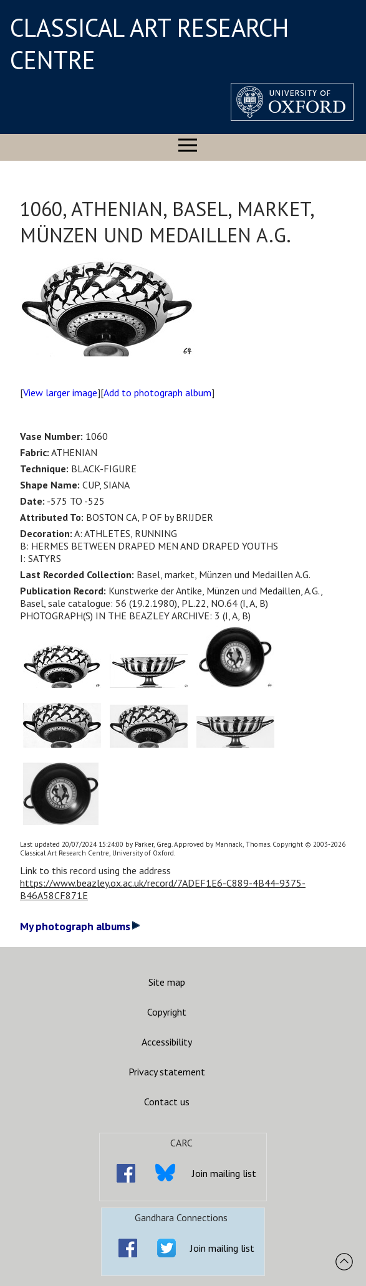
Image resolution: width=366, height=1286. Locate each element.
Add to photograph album (157, 392)
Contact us (167, 1101)
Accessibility (167, 1042)
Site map (166, 982)
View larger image (60, 392)
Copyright (166, 1012)
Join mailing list (224, 1173)
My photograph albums (80, 926)
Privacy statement (166, 1071)
